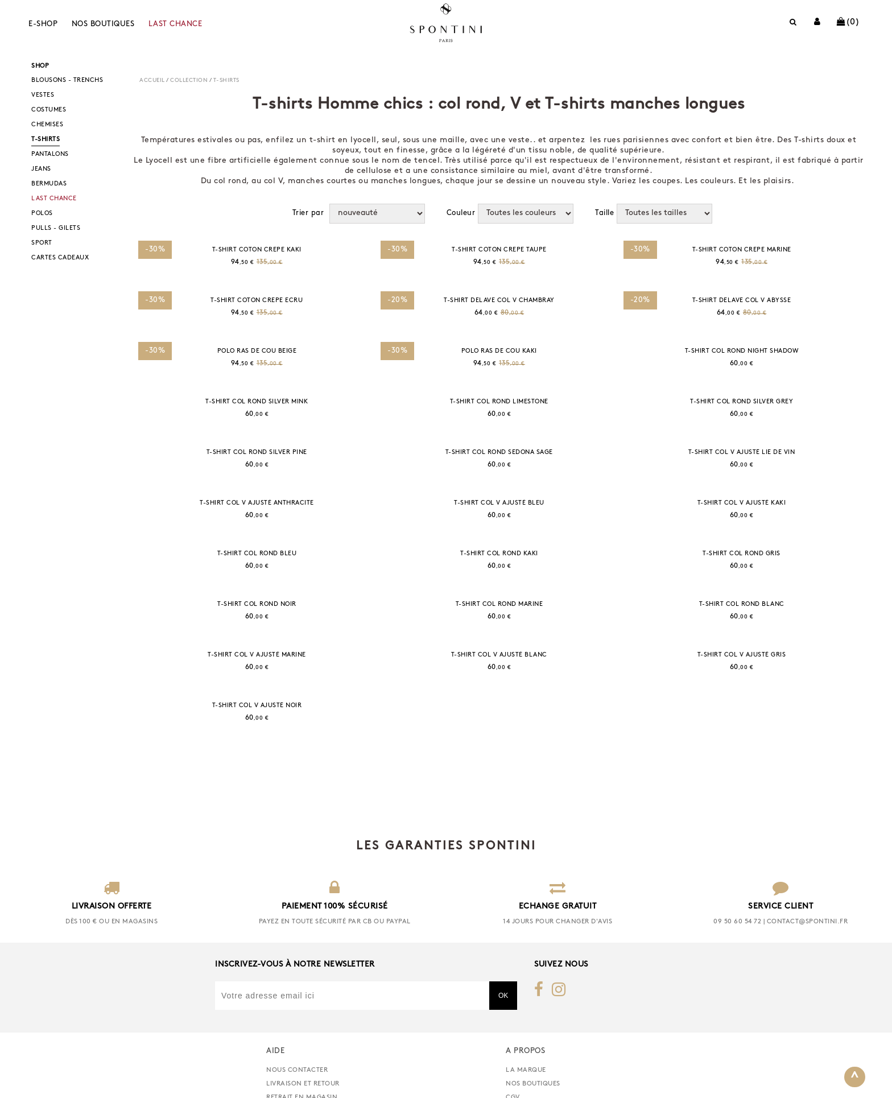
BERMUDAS (49, 184)
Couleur (461, 213)
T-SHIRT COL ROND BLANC (741, 604)
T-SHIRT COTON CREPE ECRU (256, 301)
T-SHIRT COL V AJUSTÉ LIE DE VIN (741, 452)
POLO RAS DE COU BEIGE (257, 351)
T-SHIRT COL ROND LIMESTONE (499, 402)
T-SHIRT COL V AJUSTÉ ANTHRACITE (257, 503)
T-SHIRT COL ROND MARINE (499, 604)
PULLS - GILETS (55, 228)
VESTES (42, 95)
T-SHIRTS (45, 140)
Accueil (152, 80)
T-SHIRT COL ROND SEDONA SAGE (499, 452)
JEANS (41, 169)
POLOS (42, 213)
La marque (526, 1087)
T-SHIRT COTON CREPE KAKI (257, 250)
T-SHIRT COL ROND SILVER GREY (741, 402)
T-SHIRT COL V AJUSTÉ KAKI (741, 503)
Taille (604, 213)
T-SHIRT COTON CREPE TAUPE (499, 250)
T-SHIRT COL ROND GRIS (741, 554)
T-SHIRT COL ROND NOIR (256, 604)
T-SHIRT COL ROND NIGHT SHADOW (742, 351)
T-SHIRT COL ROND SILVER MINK (256, 402)
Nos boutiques (103, 24)
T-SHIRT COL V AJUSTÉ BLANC (499, 655)
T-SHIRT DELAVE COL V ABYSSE (741, 301)
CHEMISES (47, 125)
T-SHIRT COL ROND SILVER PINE (257, 452)
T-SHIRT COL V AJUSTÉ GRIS (741, 655)
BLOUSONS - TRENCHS (67, 80)
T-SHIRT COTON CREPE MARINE (741, 250)
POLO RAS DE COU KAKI (499, 351)
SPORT (41, 243)
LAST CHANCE (175, 24)
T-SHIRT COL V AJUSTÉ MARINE (257, 655)
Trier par (308, 213)
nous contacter (297, 1087)
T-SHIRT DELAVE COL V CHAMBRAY (499, 301)
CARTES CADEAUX (60, 258)
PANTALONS (50, 154)
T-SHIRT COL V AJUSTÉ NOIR (257, 706)
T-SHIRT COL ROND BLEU (257, 554)
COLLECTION (189, 80)
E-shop (42, 24)
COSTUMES (48, 110)
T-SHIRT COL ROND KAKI (499, 554)
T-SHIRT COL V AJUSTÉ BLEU (499, 503)
